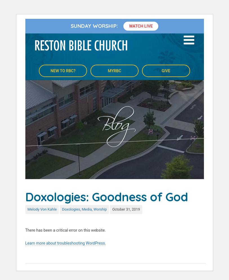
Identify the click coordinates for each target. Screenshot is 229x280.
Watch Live (141, 26)
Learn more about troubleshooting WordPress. (65, 243)
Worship (100, 209)
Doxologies (71, 209)
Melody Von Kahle (42, 209)
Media (87, 209)
